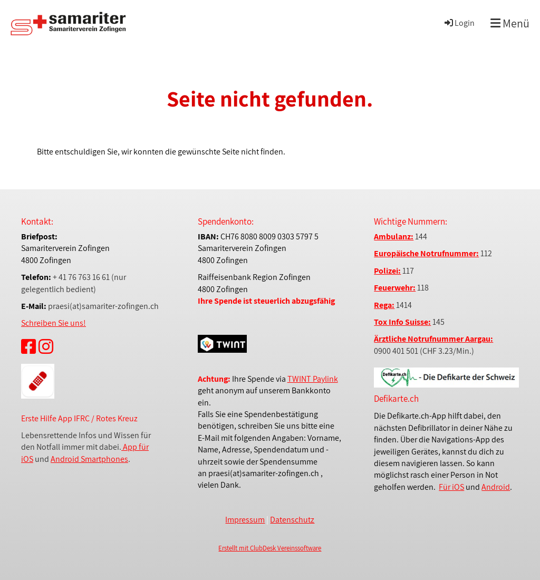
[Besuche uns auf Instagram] (45, 346)
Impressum (245, 519)
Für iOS (451, 486)
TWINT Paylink (312, 378)
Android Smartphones (89, 459)
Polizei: (387, 270)
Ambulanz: (393, 236)
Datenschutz (292, 519)
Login (459, 22)
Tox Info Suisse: (402, 321)
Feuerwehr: (395, 287)
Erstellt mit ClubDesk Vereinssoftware (269, 548)
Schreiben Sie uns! (53, 322)
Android (495, 486)
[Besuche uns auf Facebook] (28, 346)
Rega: (384, 305)
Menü (509, 23)
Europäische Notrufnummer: (426, 253)
